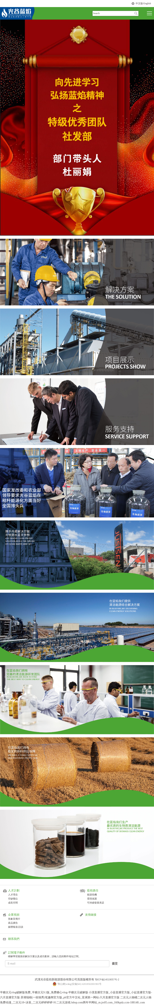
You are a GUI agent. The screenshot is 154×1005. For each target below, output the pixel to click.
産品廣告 (13, 922)
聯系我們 (13, 938)
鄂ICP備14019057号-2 (107, 979)
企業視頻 (13, 914)
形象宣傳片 (14, 918)
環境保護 (92, 898)
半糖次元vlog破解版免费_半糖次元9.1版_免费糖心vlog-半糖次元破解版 (44, 992)
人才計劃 (13, 890)
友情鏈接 (90, 914)
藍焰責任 (92, 890)
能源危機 (92, 894)
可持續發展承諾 (95, 902)
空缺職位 (13, 898)
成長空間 (13, 902)
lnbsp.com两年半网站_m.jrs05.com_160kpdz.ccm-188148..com (108, 1002)
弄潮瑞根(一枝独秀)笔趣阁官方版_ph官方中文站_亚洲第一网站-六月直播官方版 (70, 997)
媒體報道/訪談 (15, 927)
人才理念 (13, 894)
